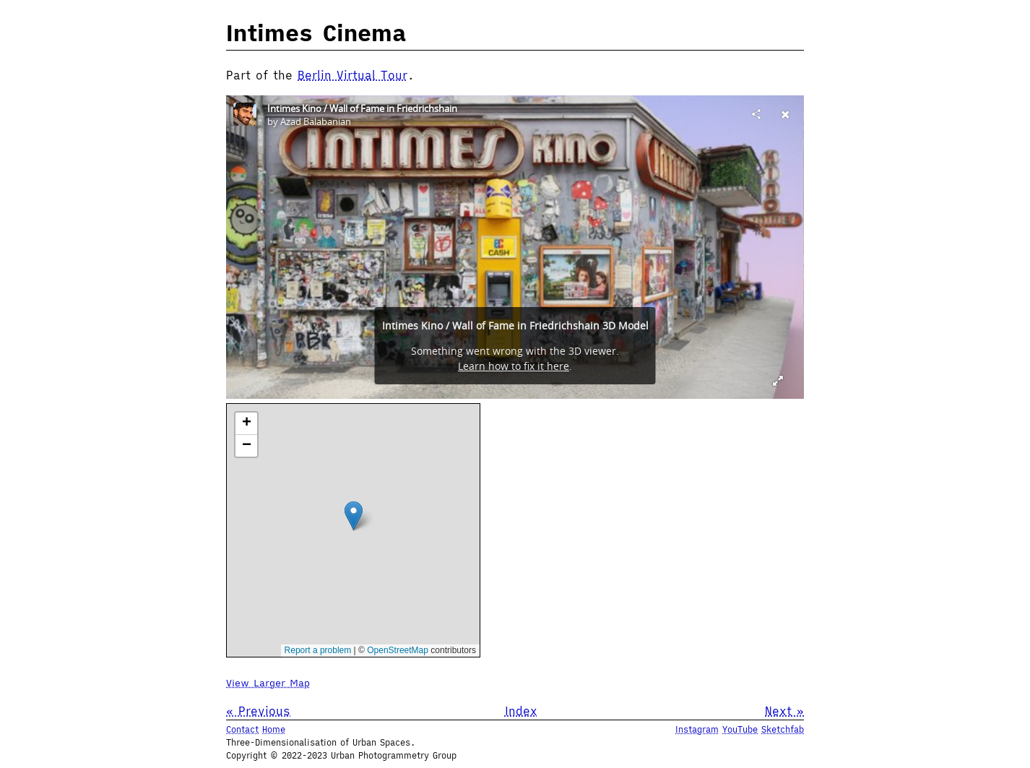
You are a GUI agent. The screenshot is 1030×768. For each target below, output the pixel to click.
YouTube (740, 729)
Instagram (697, 729)
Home (273, 729)
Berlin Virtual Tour (352, 75)
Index (521, 711)
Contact (242, 729)
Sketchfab (782, 729)
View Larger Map (268, 682)
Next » (784, 711)
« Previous (258, 711)
